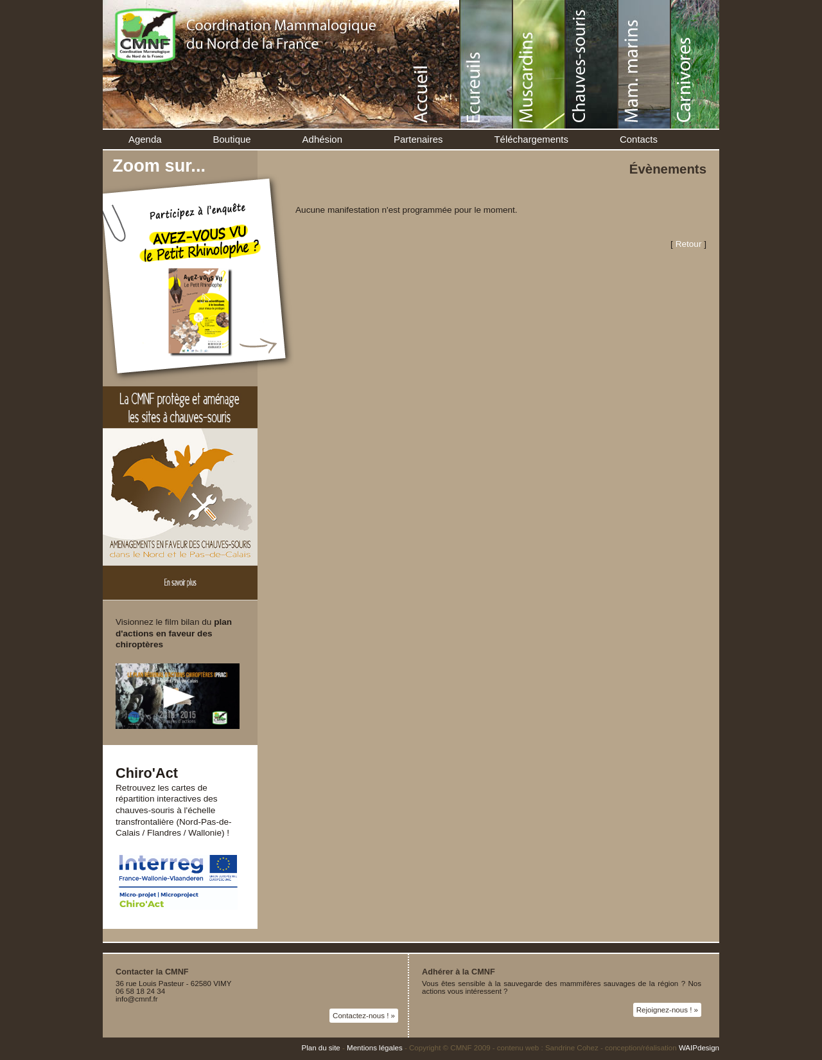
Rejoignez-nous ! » (667, 1010)
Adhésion (322, 139)
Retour (688, 244)
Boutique (232, 139)
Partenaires (418, 139)
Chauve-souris (592, 64)
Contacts (639, 139)
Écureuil (486, 64)
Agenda (145, 139)
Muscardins (539, 64)
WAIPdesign (699, 1048)
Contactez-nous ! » (364, 1016)
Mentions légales (375, 1048)
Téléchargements (531, 139)
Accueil (434, 64)
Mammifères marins (644, 64)
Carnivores (697, 64)
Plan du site (320, 1048)
